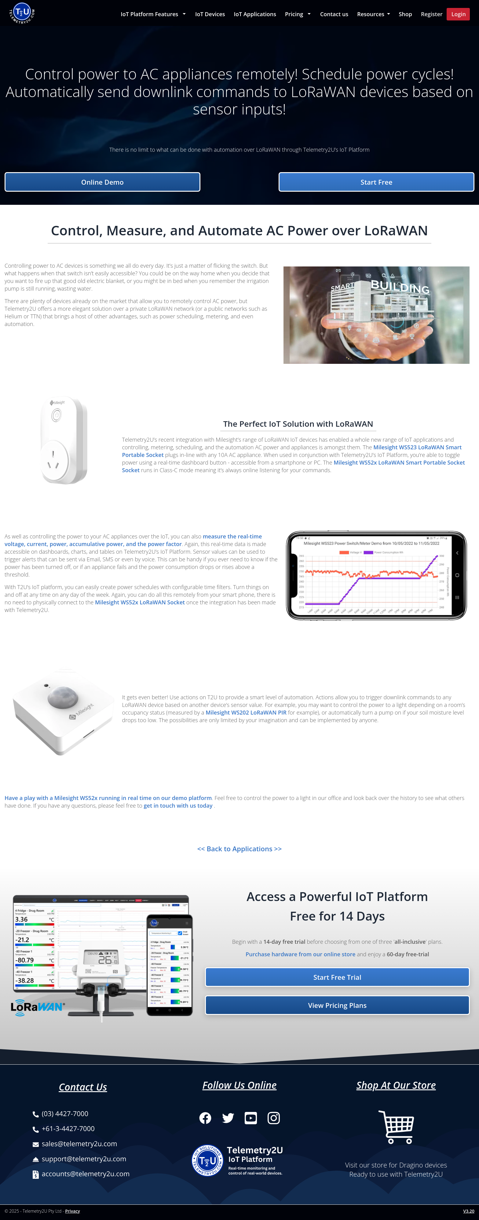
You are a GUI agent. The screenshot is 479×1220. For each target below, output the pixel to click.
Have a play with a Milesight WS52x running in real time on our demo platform (108, 798)
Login (459, 14)
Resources (371, 14)
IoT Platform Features (149, 14)
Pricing (294, 14)
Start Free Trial (337, 977)
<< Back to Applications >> (239, 848)
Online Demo (102, 181)
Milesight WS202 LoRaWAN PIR (247, 712)
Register (432, 14)
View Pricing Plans (337, 1005)
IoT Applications (255, 14)
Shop (405, 14)
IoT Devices (210, 14)
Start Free (377, 181)
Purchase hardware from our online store (301, 954)
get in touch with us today (179, 805)
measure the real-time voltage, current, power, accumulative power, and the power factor (133, 540)
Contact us (334, 14)
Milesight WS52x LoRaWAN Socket (140, 602)
